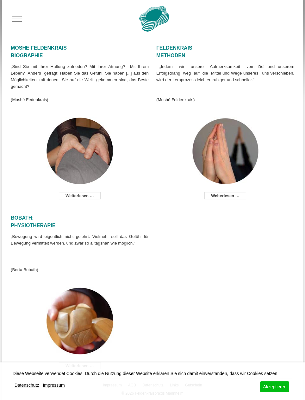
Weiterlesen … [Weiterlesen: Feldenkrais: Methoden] (225, 195)
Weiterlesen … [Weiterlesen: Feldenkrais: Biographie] (79, 195)
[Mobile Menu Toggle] (17, 19)
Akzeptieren (274, 386)
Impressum (54, 385)
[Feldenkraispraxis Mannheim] (154, 19)
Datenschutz (27, 385)
